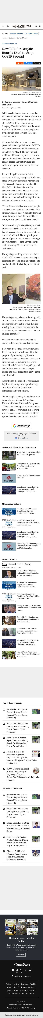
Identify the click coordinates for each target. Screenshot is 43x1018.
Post (21, 63)
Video (32, 994)
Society (16, 984)
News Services (12, 987)
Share (29, 63)
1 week (12, 564)
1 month (19, 564)
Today (4, 564)
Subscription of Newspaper (21, 976)
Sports (9, 990)
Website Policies (13, 1008)
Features (24, 994)
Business (24, 984)
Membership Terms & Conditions (20, 1005)
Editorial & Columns (27, 987)
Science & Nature (20, 990)
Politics (8, 984)
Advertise (31, 1008)
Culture (31, 990)
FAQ (22, 1008)
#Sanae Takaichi (16, 33)
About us (20, 1001)
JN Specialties (13, 994)
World (32, 984)
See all (28, 564)
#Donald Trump (32, 33)
